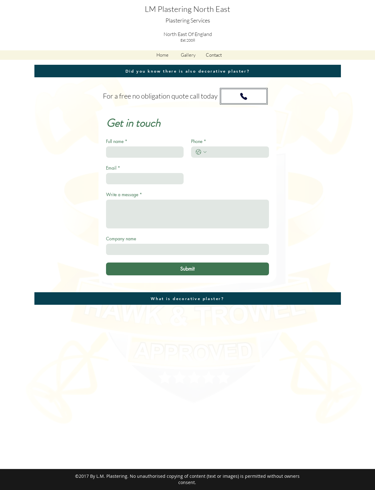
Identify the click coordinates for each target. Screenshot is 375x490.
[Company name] (185, 249)
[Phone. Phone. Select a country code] (201, 152)
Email (113, 168)
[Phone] (244, 96)
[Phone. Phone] (236, 152)
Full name (116, 141)
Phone (198, 141)
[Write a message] (187, 214)
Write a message (124, 194)
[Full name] (143, 152)
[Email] (143, 178)
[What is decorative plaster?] (187, 298)
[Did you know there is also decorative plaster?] (187, 71)
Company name (121, 238)
